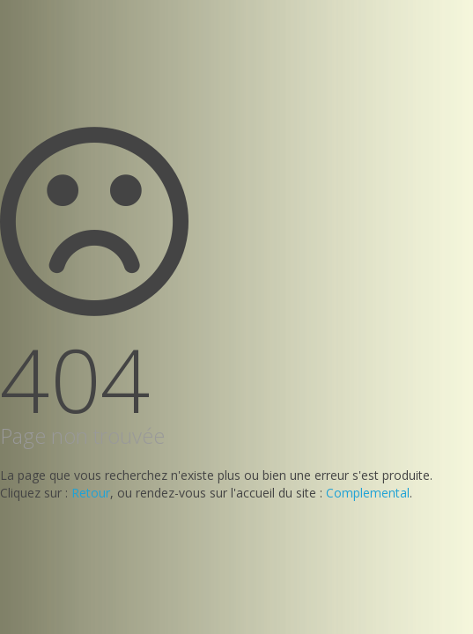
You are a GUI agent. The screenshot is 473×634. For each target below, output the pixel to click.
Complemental (368, 492)
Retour (90, 492)
